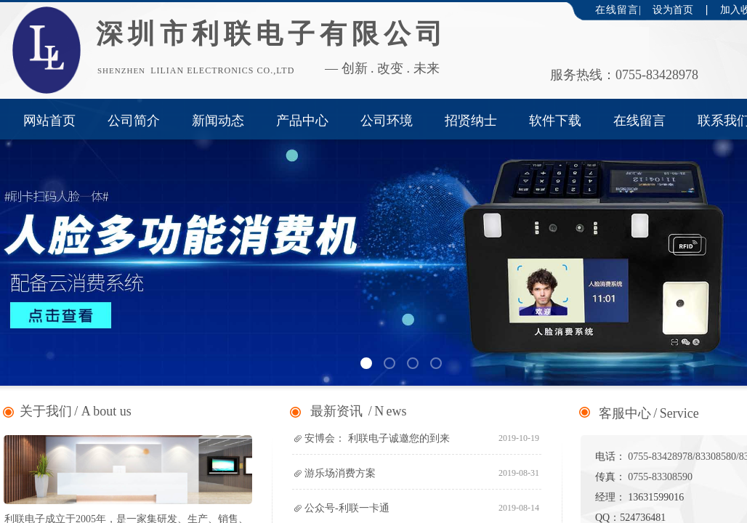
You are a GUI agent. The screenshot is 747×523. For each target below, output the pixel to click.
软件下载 (555, 120)
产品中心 (302, 120)
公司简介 (134, 120)
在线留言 (639, 120)
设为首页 (673, 9)
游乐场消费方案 (340, 473)
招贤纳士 (471, 120)
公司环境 (386, 120)
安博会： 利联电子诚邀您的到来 (377, 438)
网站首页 (49, 120)
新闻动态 (218, 120)
